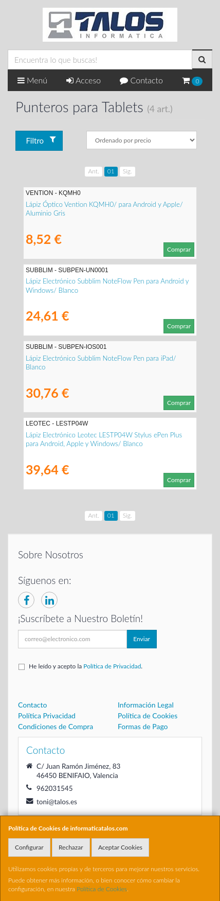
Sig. (127, 171)
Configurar (29, 847)
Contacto (141, 80)
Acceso (83, 80)
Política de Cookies (102, 889)
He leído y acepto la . (85, 666)
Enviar (141, 639)
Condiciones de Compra (55, 726)
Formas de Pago (143, 726)
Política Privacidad (47, 715)
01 (111, 171)
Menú (32, 80)
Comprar (179, 249)
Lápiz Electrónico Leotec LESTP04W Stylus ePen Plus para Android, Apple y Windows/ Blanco (104, 439)
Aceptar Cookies (120, 847)
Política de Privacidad (112, 666)
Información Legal (146, 704)
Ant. (93, 171)
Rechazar (71, 847)
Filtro (41, 140)
